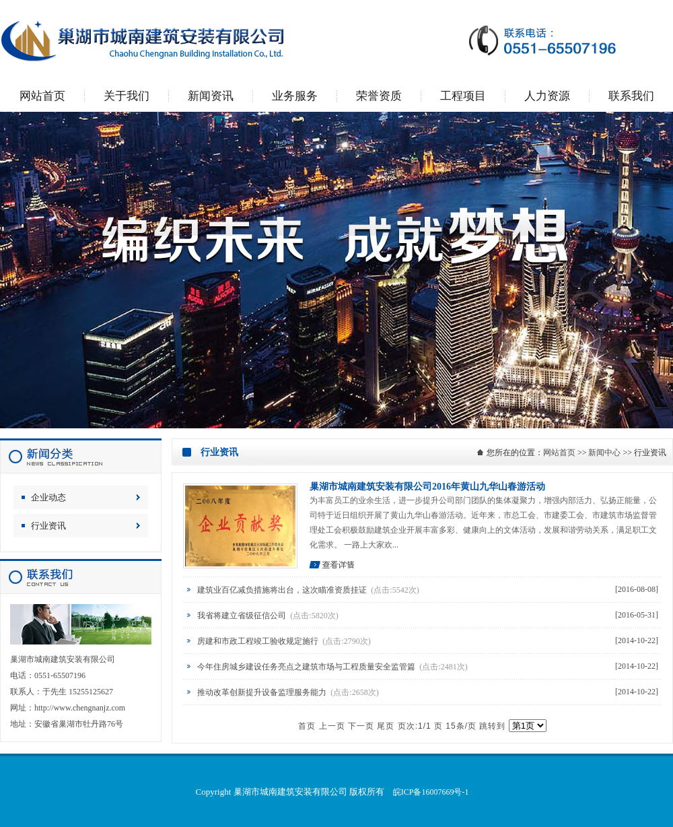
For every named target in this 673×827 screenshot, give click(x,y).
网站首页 (559, 452)
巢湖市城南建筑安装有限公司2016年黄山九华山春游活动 (427, 487)
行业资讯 (48, 526)
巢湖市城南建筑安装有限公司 (336, 270)
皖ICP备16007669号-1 (431, 792)
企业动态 (48, 497)
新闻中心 (604, 452)
